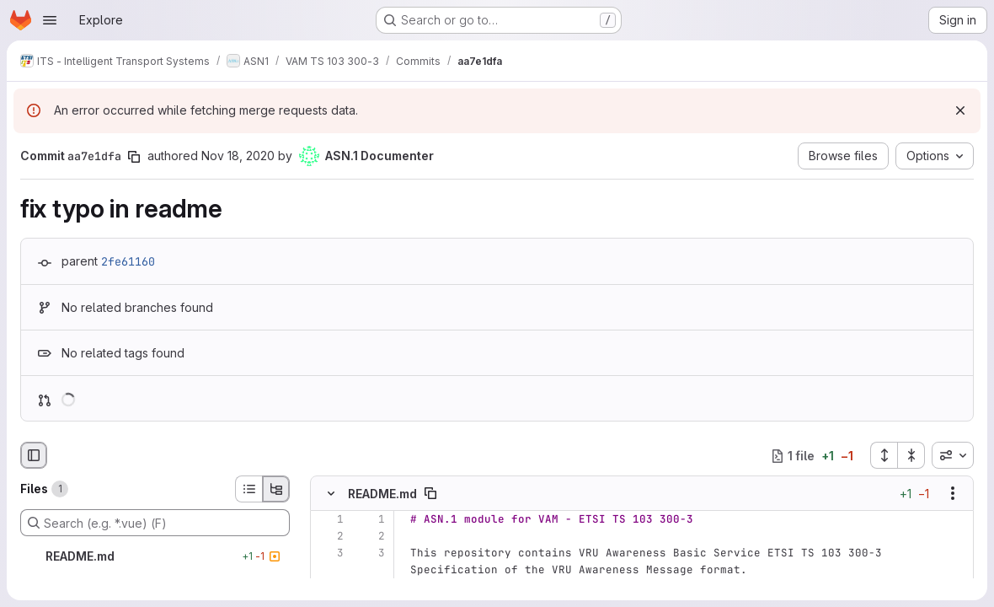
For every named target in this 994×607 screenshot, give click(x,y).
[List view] (248, 488)
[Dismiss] (960, 110)
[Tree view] (276, 488)
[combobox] (953, 455)
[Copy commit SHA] (134, 157)
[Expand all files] (883, 455)
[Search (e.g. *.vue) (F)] (155, 522)
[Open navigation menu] (49, 20)
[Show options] (953, 493)
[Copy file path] (430, 493)
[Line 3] (329, 553)
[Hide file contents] (331, 493)
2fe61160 (128, 261)
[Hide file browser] (33, 455)
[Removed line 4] (329, 586)
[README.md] (155, 556)
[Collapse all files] (911, 455)
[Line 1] (329, 519)
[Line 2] (329, 536)
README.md (382, 493)
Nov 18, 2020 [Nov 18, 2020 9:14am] (238, 155)
